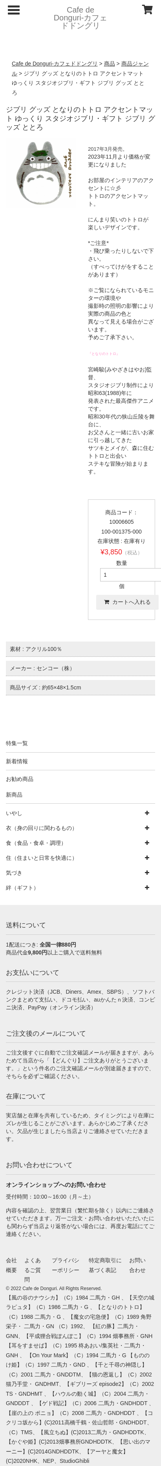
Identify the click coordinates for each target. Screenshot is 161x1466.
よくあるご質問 (32, 1270)
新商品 (14, 794)
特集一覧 (17, 743)
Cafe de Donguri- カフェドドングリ (81, 17)
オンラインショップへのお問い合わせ (56, 1184)
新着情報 (17, 761)
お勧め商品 (19, 779)
